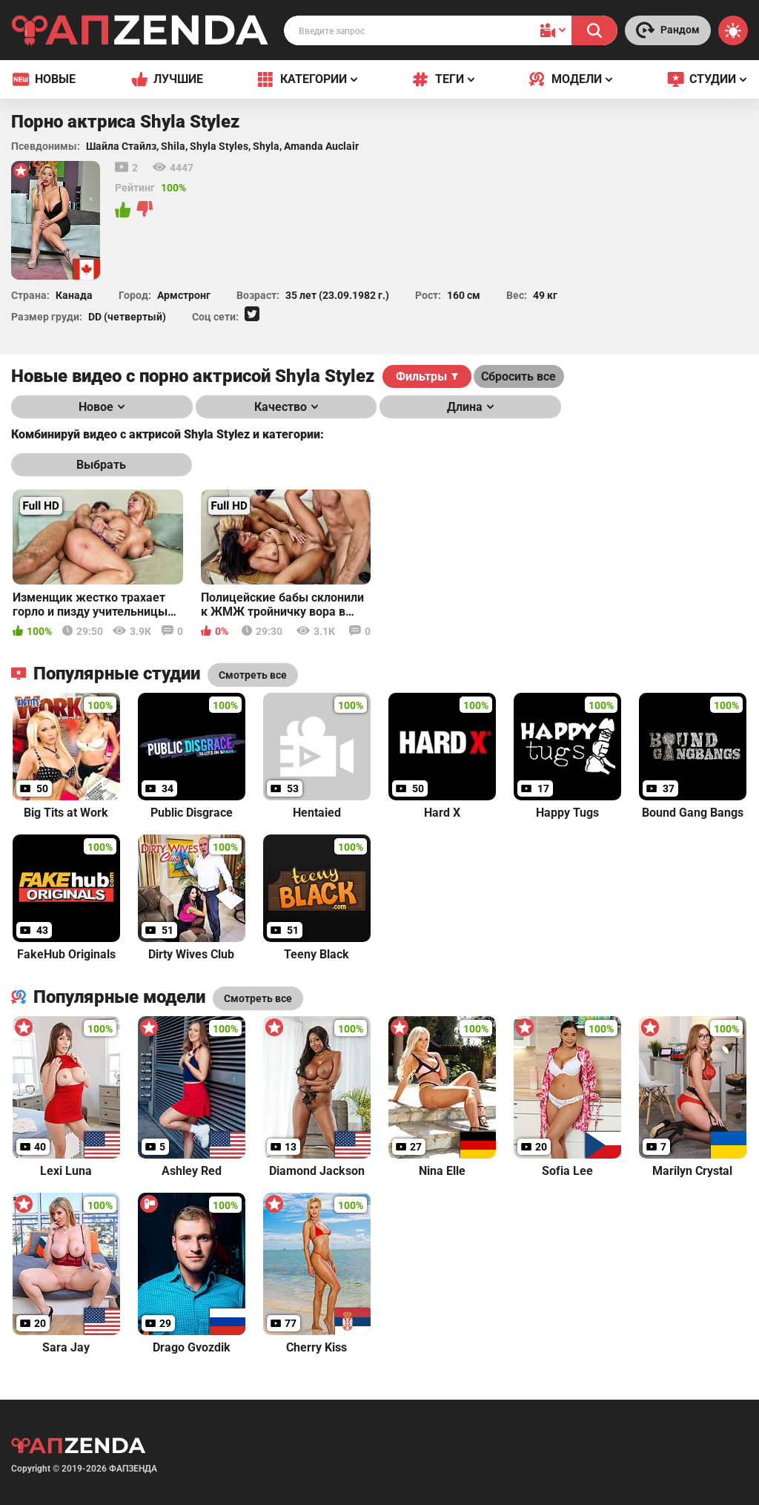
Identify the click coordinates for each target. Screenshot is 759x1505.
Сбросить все (518, 376)
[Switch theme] (733, 30)
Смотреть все (258, 998)
